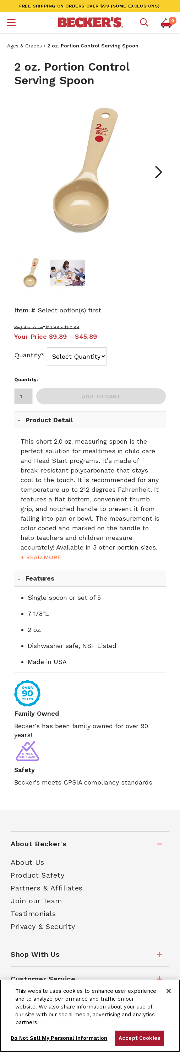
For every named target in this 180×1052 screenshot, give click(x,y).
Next (155, 172)
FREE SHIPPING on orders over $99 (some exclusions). (90, 6)
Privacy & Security (43, 926)
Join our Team (36, 901)
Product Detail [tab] (49, 420)
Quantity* (29, 355)
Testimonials (33, 913)
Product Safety (37, 875)
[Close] (168, 991)
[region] (90, 1016)
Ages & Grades (24, 45)
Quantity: (26, 379)
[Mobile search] (144, 22)
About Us (27, 862)
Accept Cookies (139, 1038)
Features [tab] (40, 578)
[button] (11, 23)
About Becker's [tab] (38, 843)
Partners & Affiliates (47, 888)
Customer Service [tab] (43, 979)
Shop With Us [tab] (35, 954)
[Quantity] (23, 396)
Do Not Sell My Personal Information (59, 1038)
